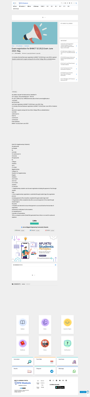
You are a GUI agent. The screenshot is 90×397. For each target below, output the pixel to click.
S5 (56, 6)
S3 (48, 6)
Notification (27, 45)
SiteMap (42, 387)
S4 (52, 6)
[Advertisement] (34, 134)
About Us (42, 380)
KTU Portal (16, 8)
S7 (65, 6)
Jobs (29, 6)
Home (15, 6)
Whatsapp (35, 6)
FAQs (42, 385)
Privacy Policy (38, 388)
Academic (22, 6)
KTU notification (19, 45)
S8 (69, 6)
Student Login (37, 383)
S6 (60, 6)
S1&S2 (43, 6)
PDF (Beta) (14, 91)
